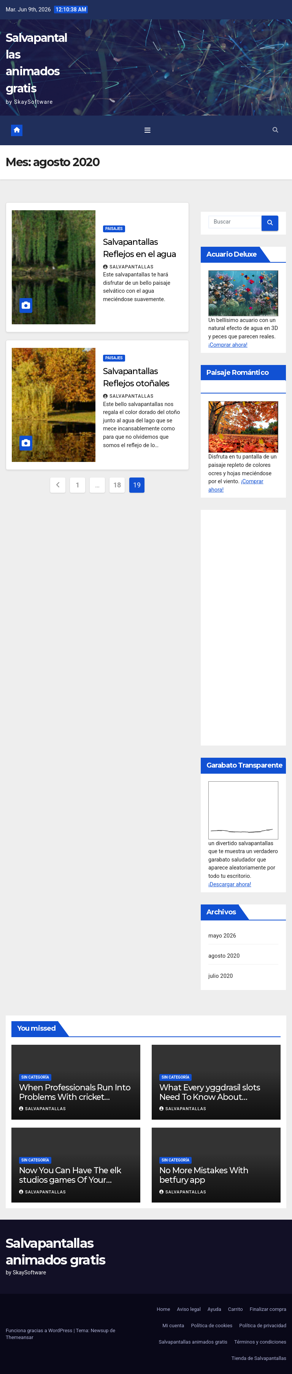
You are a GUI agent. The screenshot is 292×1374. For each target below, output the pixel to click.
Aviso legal (189, 1309)
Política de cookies (211, 1325)
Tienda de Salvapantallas (259, 1358)
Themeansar (19, 1337)
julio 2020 (220, 976)
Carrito (235, 1309)
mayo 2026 (222, 936)
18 (117, 485)
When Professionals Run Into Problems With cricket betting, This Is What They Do (75, 1096)
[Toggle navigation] (147, 130)
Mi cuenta (173, 1325)
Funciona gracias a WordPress (39, 1330)
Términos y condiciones (260, 1342)
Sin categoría (35, 1077)
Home (163, 1309)
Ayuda (214, 1309)
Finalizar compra (268, 1309)
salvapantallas (128, 267)
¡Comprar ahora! (228, 345)
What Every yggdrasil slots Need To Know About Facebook (209, 1096)
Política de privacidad (262, 1325)
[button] (275, 130)
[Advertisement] (243, 628)
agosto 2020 (224, 956)
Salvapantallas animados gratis (193, 1342)
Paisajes (114, 229)
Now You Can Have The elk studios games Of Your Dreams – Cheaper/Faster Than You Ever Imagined (70, 1184)
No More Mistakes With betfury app (203, 1175)
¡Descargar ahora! (229, 884)
